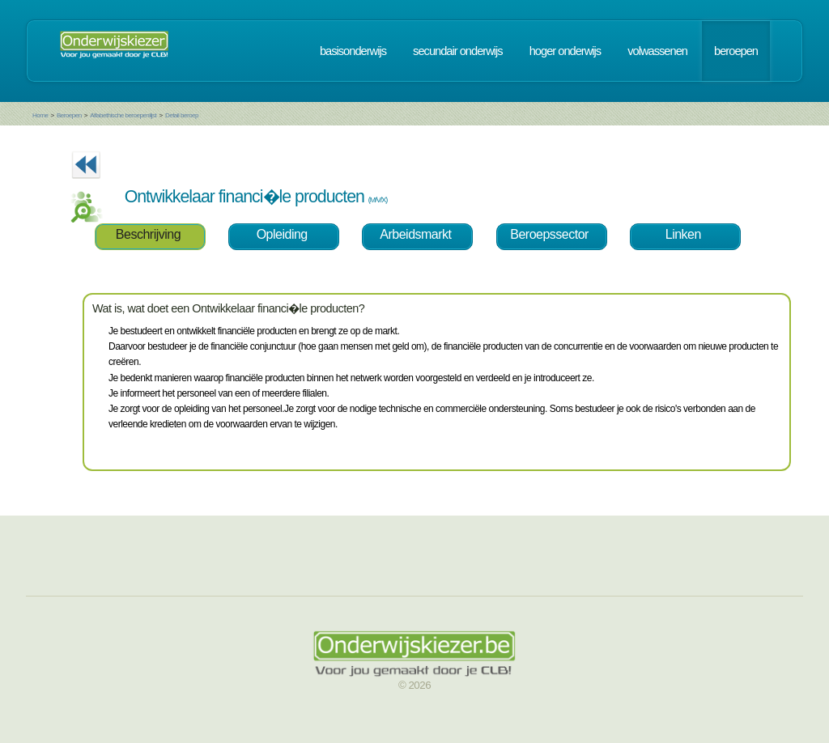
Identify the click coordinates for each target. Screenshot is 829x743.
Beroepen (69, 115)
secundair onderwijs (458, 51)
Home (40, 115)
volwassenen (657, 51)
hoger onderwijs (565, 51)
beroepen (736, 51)
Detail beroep (181, 115)
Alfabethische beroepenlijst (123, 115)
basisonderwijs (353, 51)
